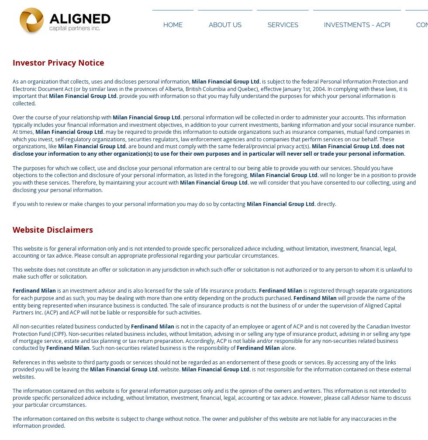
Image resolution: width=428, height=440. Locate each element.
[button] (225, 21)
